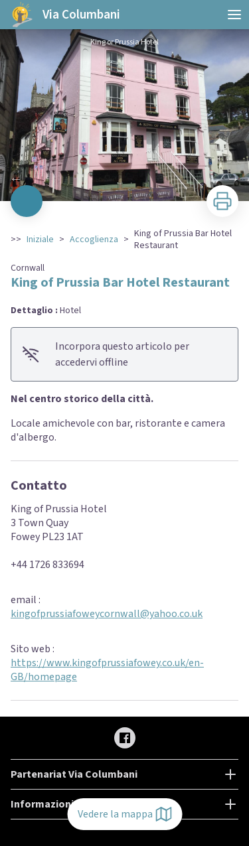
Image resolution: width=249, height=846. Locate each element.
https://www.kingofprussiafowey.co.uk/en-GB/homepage (107, 670)
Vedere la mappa (124, 814)
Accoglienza (94, 239)
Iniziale (40, 239)
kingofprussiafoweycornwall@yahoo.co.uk (107, 613)
